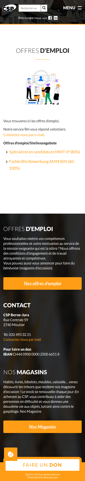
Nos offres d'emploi (42, 283)
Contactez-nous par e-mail (23, 135)
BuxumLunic (51, 477)
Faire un (42, 465)
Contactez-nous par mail (22, 339)
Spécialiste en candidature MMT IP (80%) (44, 151)
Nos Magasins (42, 426)
